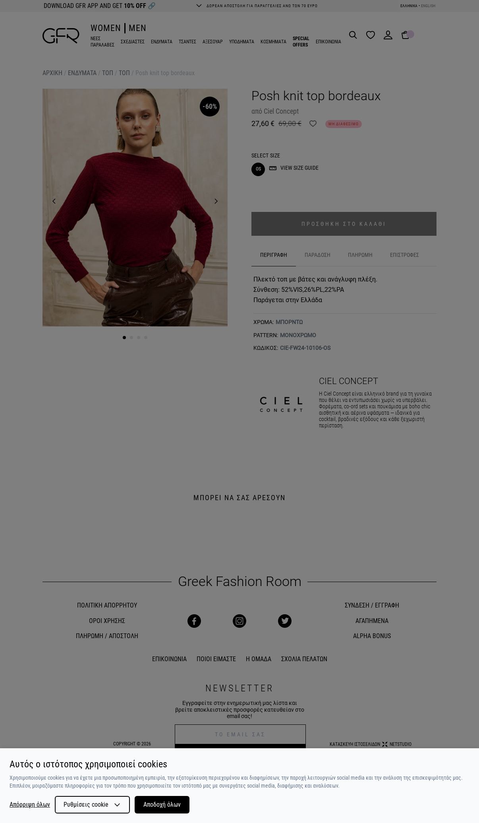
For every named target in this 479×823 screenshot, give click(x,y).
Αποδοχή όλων (162, 804)
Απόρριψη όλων (30, 804)
